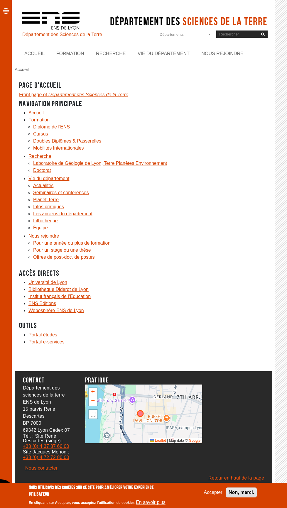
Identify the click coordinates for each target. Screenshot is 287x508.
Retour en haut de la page (236, 477)
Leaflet (158, 440)
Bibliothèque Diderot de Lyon (58, 289)
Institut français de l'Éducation (59, 296)
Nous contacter (41, 467)
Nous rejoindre (223, 53)
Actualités (43, 185)
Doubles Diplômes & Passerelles (67, 140)
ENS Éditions (42, 303)
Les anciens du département (62, 213)
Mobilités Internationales (58, 147)
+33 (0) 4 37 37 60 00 (46, 446)
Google (195, 440)
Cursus (40, 133)
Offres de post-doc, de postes (64, 257)
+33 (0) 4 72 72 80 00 (46, 457)
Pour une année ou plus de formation (71, 243)
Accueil (34, 53)
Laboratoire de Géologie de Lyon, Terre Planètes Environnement (100, 163)
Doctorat (42, 170)
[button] (93, 392)
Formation (70, 53)
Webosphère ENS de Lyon (56, 310)
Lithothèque (45, 220)
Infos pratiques (48, 206)
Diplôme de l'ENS (51, 126)
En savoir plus (151, 502)
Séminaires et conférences (61, 192)
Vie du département (164, 53)
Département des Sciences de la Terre (62, 34)
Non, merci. (241, 492)
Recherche (111, 53)
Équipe (40, 227)
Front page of (73, 94)
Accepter (213, 492)
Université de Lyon (47, 282)
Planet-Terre (46, 199)
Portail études (42, 334)
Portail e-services (46, 341)
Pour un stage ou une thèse (62, 250)
